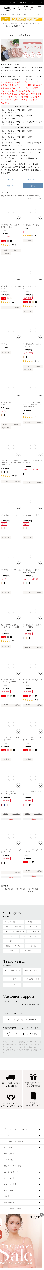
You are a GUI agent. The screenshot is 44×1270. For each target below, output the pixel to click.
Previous (2, 2)
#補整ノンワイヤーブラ (32, 970)
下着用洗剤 (33, 946)
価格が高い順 (28, 196)
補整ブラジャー (33, 922)
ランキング (26, 14)
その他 (33, 186)
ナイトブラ (33, 926)
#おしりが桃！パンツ (32, 979)
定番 (5, 250)
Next (42, 2)
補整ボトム (13, 941)
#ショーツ (11, 985)
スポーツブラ (34, 931)
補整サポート (11, 186)
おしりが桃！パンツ (31, 936)
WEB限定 (27, 422)
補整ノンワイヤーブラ (13, 926)
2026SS (27, 482)
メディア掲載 (6, 236)
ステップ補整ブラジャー (13, 922)
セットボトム (32, 179)
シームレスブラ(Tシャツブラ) (14, 931)
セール (36, 14)
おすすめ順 (5, 196)
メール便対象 (5, 253)
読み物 (3, 14)
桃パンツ (11, 179)
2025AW (27, 647)
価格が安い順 (16, 196)
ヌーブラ (11, 936)
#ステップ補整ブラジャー (12, 972)
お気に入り (32, 9)
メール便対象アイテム (33, 23)
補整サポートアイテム (13, 946)
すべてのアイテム (31, 951)
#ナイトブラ (12, 979)
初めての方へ (13, 14)
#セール (32, 985)
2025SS (6, 307)
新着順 (37, 196)
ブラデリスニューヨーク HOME (13, 23)
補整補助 (16, 250)
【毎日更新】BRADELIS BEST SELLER (22, 2)
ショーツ (33, 941)
